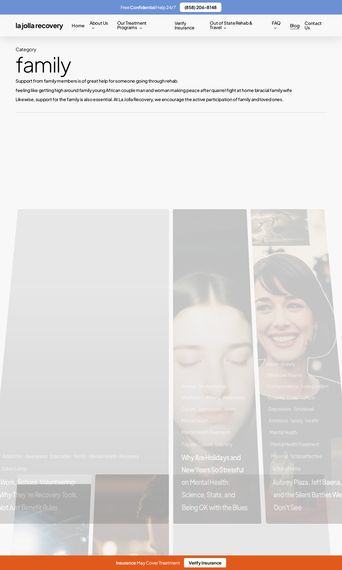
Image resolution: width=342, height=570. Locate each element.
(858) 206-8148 (201, 7)
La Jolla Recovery (39, 25)
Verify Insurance (205, 563)
